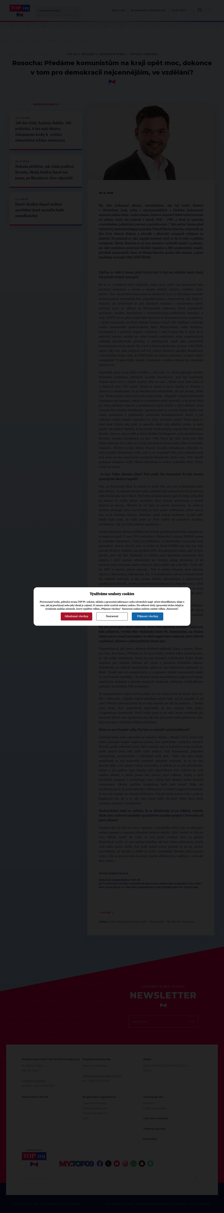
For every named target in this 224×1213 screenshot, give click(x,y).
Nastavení (112, 616)
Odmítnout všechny (76, 616)
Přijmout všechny (147, 616)
